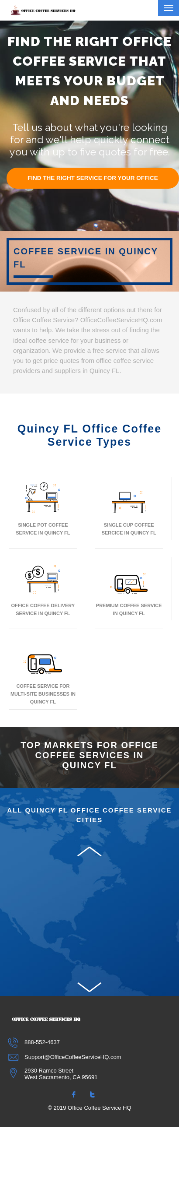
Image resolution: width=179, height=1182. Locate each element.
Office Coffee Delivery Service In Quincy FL (43, 588)
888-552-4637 (34, 1042)
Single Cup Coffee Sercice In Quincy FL (129, 508)
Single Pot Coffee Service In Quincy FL (43, 508)
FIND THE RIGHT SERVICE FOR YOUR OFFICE (93, 178)
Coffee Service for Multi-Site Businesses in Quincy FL (43, 673)
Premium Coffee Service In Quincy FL (129, 588)
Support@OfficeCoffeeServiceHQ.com (65, 1057)
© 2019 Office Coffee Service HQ (89, 1108)
